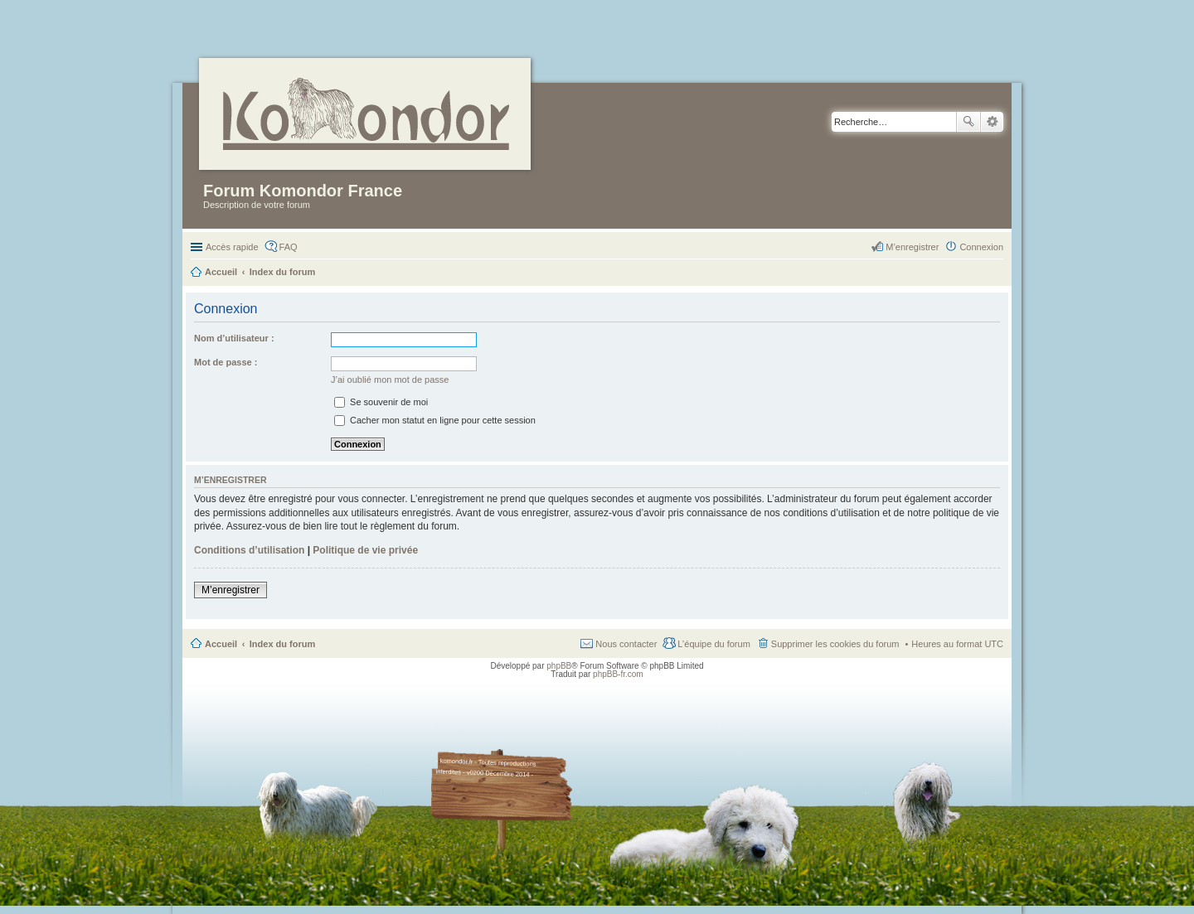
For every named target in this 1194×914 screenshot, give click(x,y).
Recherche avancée (992, 122)
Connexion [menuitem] (981, 247)
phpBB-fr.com (618, 674)
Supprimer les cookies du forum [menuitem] (835, 644)
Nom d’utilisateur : (234, 338)
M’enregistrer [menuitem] (912, 247)
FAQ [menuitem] (288, 247)
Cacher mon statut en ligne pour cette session (435, 420)
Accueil (221, 644)
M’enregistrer (230, 590)
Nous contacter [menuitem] (626, 644)
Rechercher (968, 122)
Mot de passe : (225, 362)
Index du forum (282, 644)
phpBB (558, 665)
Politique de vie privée (365, 550)
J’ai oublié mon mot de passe (390, 379)
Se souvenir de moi (381, 402)
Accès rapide (232, 247)
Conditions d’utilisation (249, 550)
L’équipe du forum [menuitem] (713, 644)
